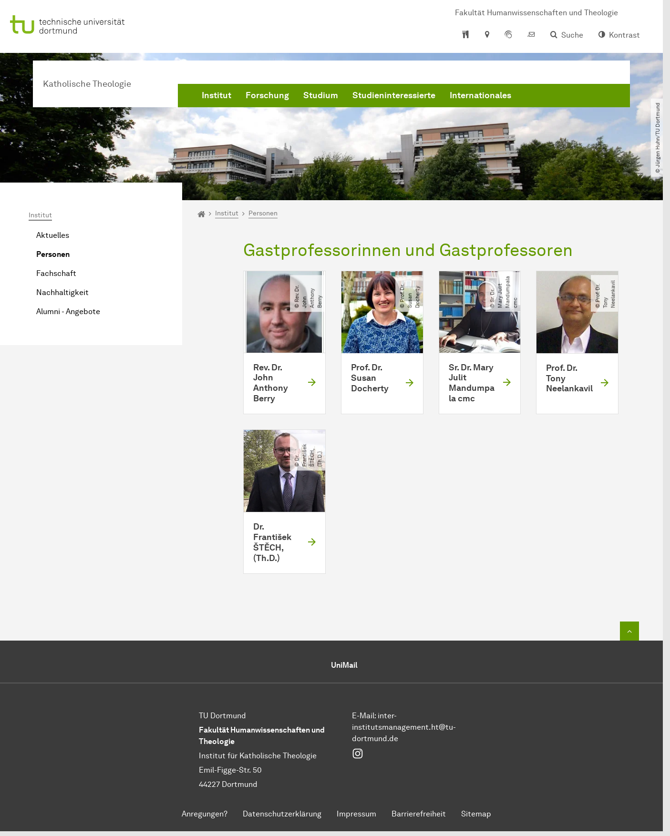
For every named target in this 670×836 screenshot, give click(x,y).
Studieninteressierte (393, 95)
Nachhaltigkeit (62, 292)
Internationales (480, 95)
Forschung (267, 95)
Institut (216, 95)
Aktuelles (52, 235)
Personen (53, 254)
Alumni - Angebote (68, 311)
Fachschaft (56, 273)
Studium (320, 95)
